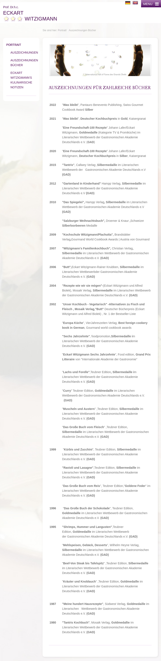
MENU (151, 4)
